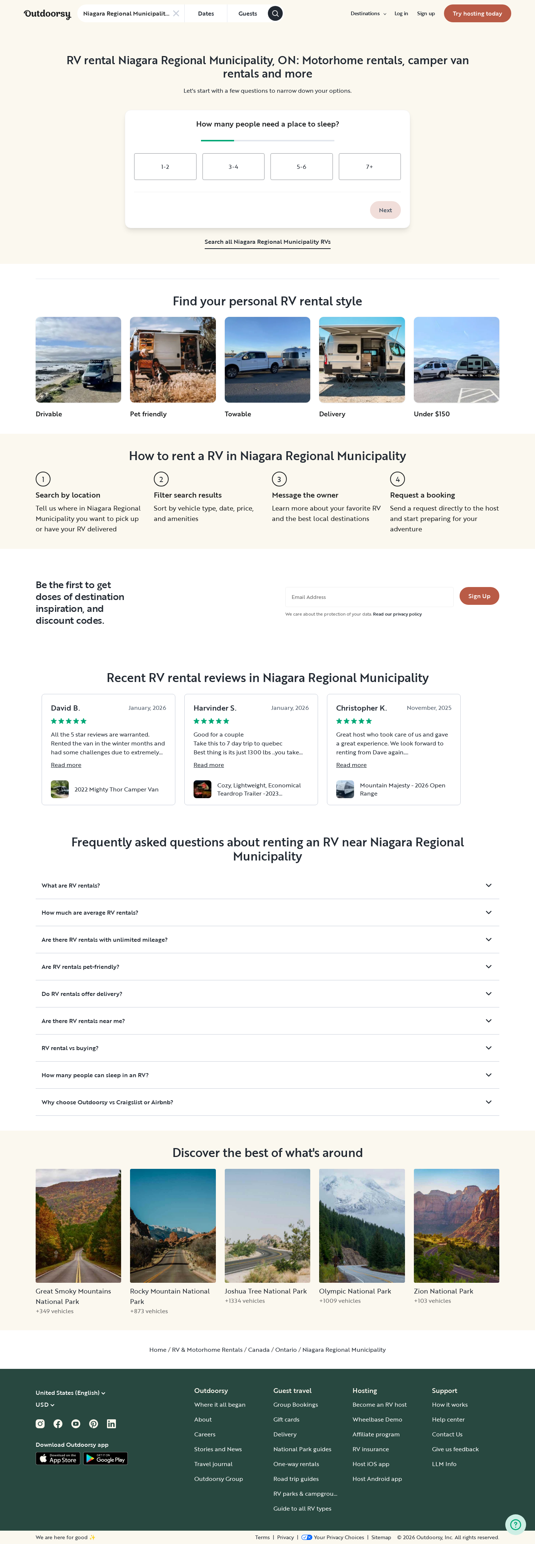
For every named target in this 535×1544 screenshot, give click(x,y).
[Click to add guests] (247, 13)
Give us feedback (455, 1449)
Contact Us (447, 1434)
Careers (204, 1434)
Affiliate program (376, 1434)
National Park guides (302, 1449)
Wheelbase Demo (377, 1419)
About (203, 1419)
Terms (262, 1537)
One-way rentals (296, 1463)
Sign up (426, 13)
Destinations (368, 13)
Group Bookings (295, 1404)
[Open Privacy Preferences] (332, 1537)
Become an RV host (380, 1404)
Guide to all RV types (302, 1508)
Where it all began (220, 1404)
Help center (448, 1419)
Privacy (285, 1537)
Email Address (309, 597)
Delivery (284, 1434)
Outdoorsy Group (218, 1478)
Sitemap (381, 1537)
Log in (401, 13)
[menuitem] (368, 13)
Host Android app (377, 1478)
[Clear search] (176, 13)
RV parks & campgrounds (308, 1493)
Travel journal (213, 1463)
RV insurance (371, 1449)
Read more (66, 764)
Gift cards (286, 1419)
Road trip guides (296, 1478)
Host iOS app (371, 1463)
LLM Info (444, 1463)
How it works (450, 1404)
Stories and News (218, 1449)
